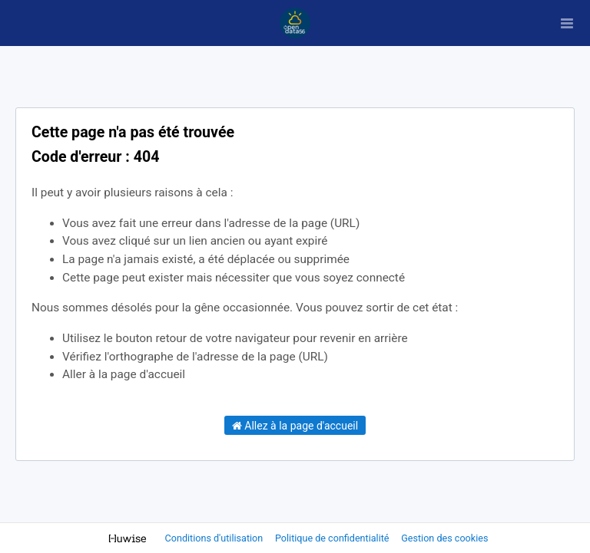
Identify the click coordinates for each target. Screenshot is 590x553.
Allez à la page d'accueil (295, 426)
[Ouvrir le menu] (567, 23)
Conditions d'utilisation (215, 538)
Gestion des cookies (444, 538)
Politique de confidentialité (333, 538)
